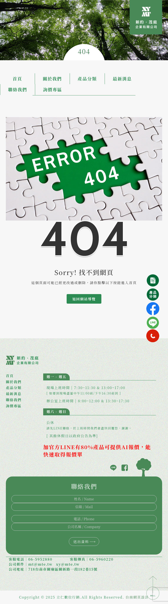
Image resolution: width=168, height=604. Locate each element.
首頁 (17, 78)
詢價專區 (52, 89)
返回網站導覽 (84, 298)
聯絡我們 (17, 89)
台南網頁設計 (137, 597)
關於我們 (52, 78)
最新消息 (122, 78)
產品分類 (87, 78)
